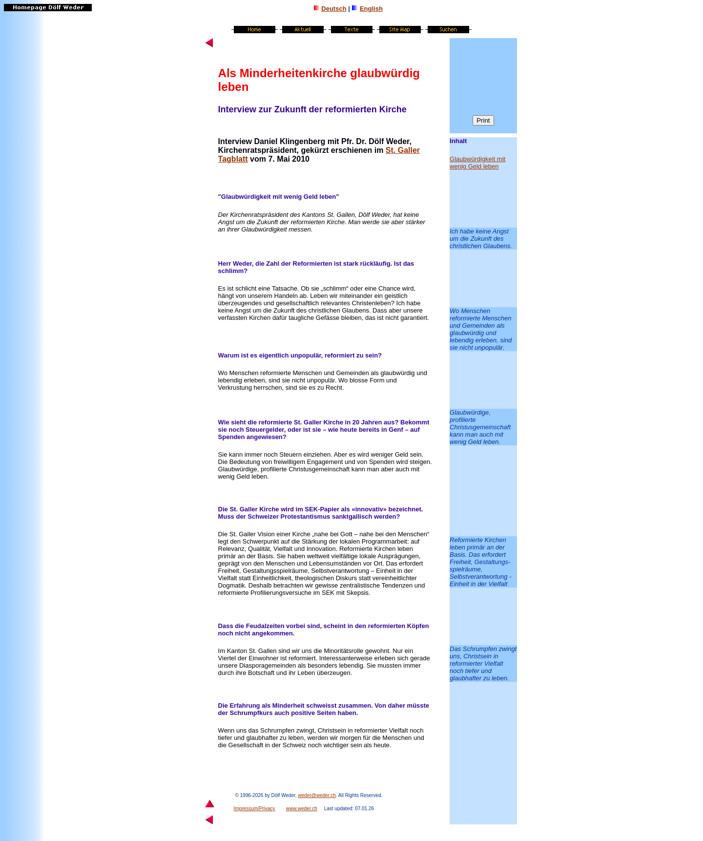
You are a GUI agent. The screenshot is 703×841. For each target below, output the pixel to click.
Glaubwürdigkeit (246, 196)
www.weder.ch (301, 808)
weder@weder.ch (316, 795)
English (371, 8)
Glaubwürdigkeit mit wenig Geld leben (477, 162)
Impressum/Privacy (254, 808)
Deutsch (333, 8)
